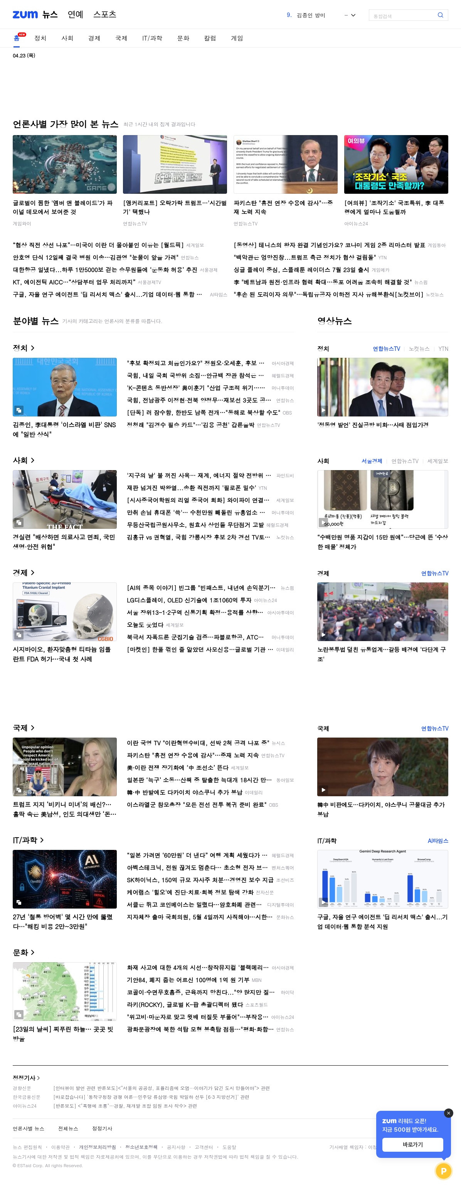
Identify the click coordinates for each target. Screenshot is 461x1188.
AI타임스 (438, 840)
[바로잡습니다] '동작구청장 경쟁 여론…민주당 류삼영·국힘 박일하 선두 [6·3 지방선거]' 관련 (151, 1096)
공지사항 (176, 1147)
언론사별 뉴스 (28, 1128)
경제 (94, 38)
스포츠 (104, 15)
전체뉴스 (68, 1128)
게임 (237, 38)
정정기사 (24, 1078)
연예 (75, 15)
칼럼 (210, 38)
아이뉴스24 (356, 223)
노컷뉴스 (419, 348)
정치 (40, 38)
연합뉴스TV (135, 223)
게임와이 (22, 223)
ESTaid (24, 1165)
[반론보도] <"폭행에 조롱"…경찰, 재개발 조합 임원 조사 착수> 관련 (125, 1105)
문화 (183, 38)
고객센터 (204, 1147)
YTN (443, 348)
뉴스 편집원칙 (27, 1147)
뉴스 (50, 15)
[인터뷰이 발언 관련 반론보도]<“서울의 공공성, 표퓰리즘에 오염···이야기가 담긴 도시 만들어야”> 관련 (161, 1088)
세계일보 (437, 461)
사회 (67, 38)
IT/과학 (152, 38)
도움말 (229, 1147)
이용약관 (60, 1147)
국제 (121, 38)
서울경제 (372, 461)
